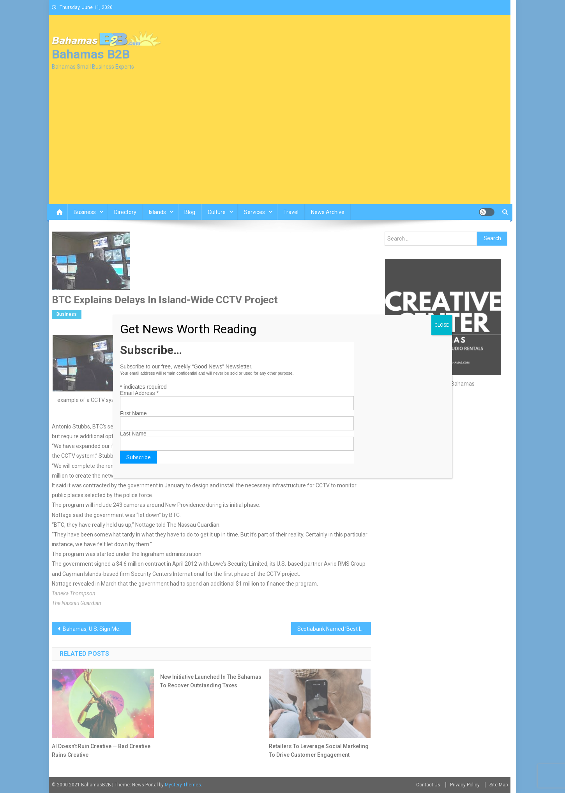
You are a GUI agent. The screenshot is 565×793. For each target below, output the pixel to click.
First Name (133, 413)
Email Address (139, 393)
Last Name (133, 433)
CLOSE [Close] (441, 325)
